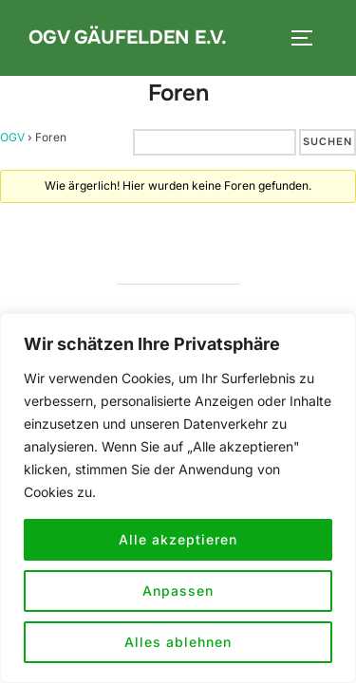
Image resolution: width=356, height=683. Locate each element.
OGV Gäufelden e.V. (127, 37)
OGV (12, 137)
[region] (178, 498)
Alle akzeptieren (178, 539)
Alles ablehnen (178, 642)
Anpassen (178, 590)
